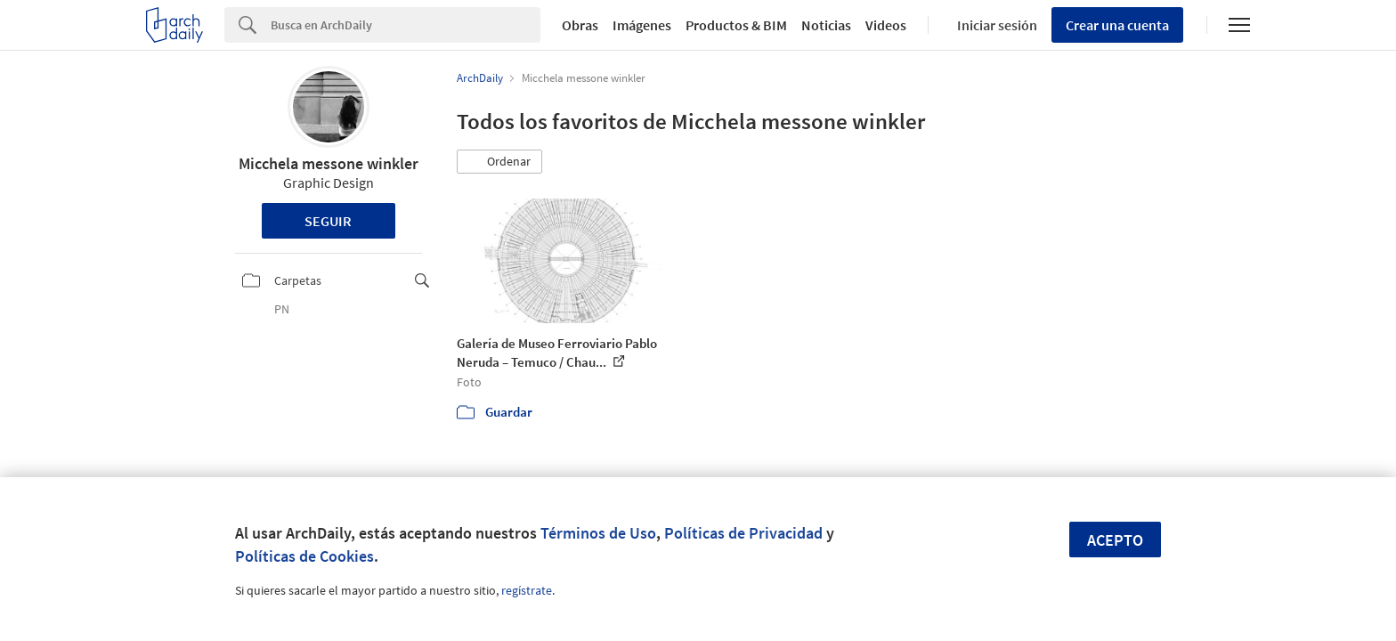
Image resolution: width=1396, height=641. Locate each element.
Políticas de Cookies (304, 556)
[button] (499, 162)
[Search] (405, 25)
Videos (885, 25)
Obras (580, 25)
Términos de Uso (598, 533)
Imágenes (642, 25)
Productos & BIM (736, 25)
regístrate (526, 590)
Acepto (1115, 540)
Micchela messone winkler (328, 163)
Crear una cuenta (1117, 25)
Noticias (826, 25)
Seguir (328, 221)
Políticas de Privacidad (743, 533)
